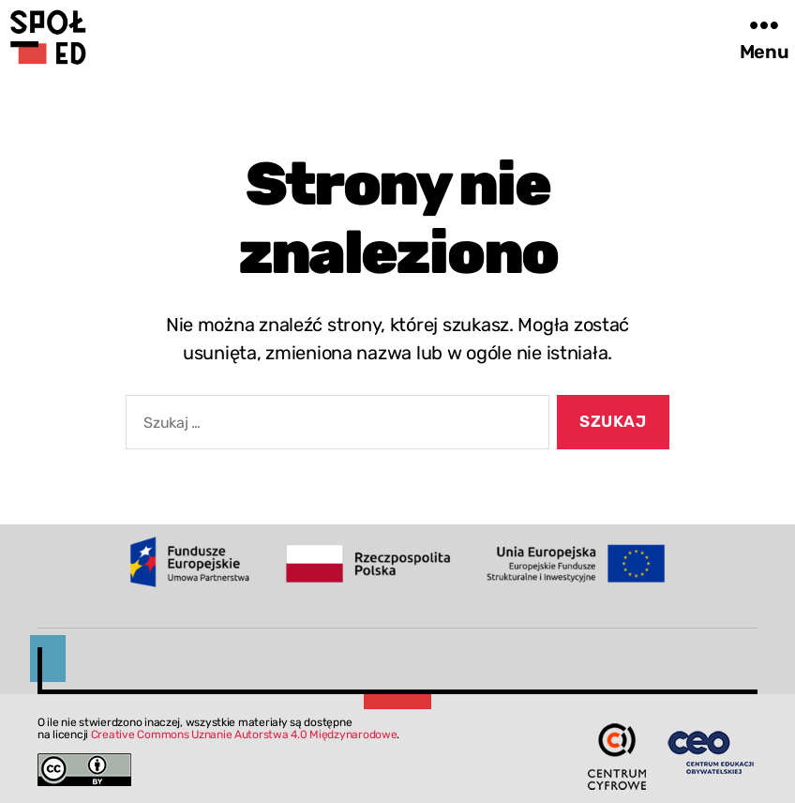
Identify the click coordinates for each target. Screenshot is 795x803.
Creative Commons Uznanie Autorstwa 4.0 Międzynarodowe (244, 734)
